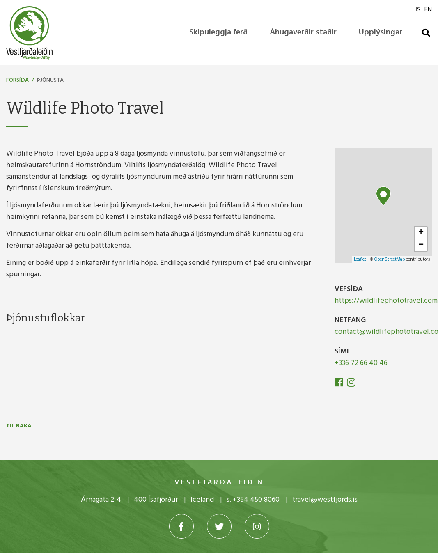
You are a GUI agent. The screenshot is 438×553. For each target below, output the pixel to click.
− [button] (421, 245)
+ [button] (421, 233)
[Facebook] (340, 384)
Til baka (19, 426)
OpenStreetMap (389, 259)
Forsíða (17, 80)
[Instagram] (351, 384)
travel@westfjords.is (325, 500)
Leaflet (360, 259)
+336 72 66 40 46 (361, 363)
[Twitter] (219, 526)
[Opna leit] (426, 32)
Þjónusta (50, 80)
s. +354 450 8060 (253, 500)
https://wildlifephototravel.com (386, 301)
